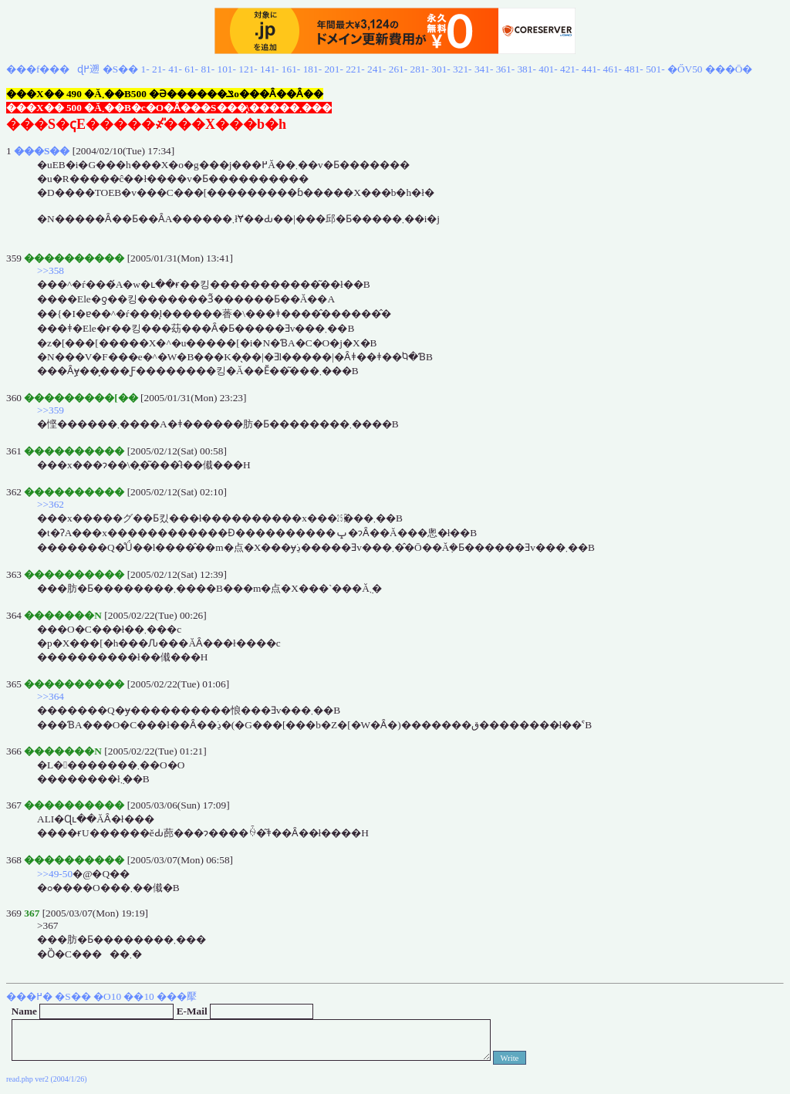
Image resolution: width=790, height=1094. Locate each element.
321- (462, 69)
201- (333, 69)
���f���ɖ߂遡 (53, 69)
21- (159, 69)
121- (247, 69)
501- (655, 69)
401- (547, 69)
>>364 (50, 696)
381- (526, 69)
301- (440, 69)
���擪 (177, 996)
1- (145, 69)
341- (483, 69)
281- (419, 69)
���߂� (29, 996)
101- (227, 69)
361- (505, 69)
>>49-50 (55, 874)
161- (291, 69)
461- (612, 69)
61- (191, 69)
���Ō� (729, 69)
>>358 (50, 270)
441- (591, 69)
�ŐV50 (685, 69)
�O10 (107, 996)
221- (355, 69)
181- (312, 69)
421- (569, 69)
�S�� (120, 69)
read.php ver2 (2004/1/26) (46, 1079)
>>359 (50, 410)
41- (175, 69)
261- (398, 69)
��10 (138, 996)
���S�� (41, 151)
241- (376, 69)
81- (207, 69)
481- (633, 69)
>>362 (50, 504)
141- (269, 69)
